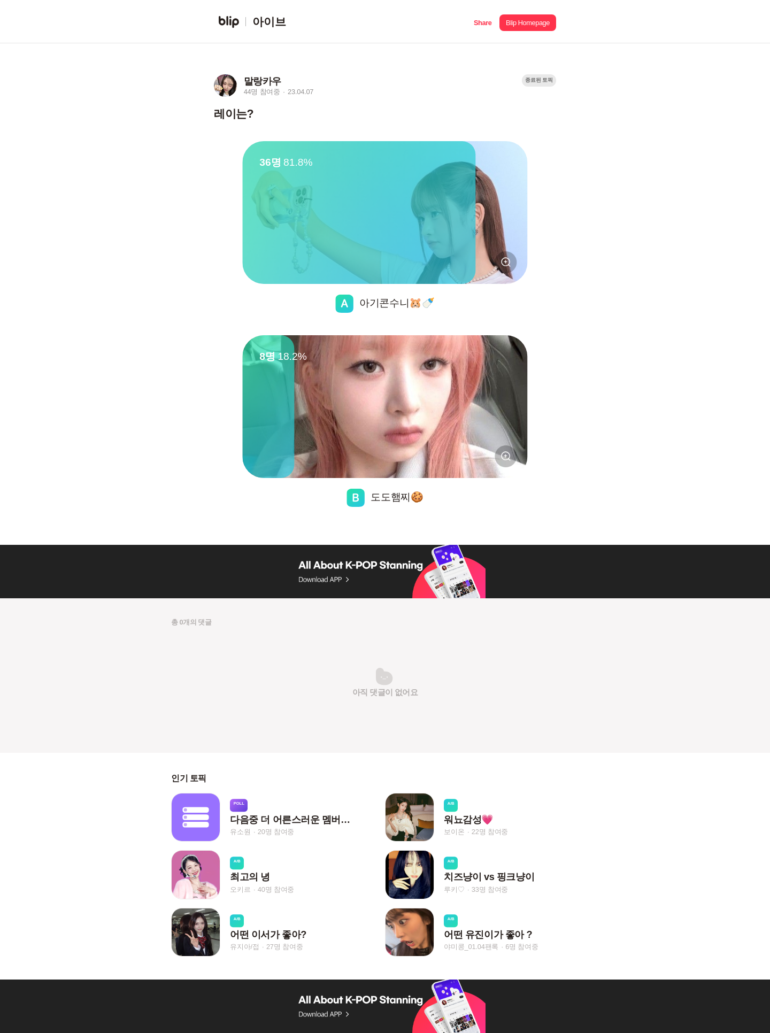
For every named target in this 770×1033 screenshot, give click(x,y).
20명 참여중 (276, 832)
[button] (482, 21)
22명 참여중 (490, 832)
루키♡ (454, 889)
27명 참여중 (284, 947)
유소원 (240, 832)
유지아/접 (244, 947)
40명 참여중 (276, 889)
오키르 (240, 889)
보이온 (454, 832)
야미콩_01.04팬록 (471, 947)
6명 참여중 (521, 947)
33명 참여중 (490, 889)
